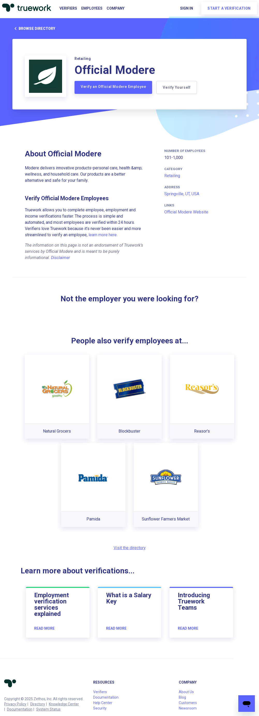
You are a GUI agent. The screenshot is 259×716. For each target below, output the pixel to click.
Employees (91, 8)
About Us (186, 692)
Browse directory (33, 28)
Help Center (102, 703)
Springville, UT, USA (181, 193)
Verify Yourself (176, 87)
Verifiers (68, 8)
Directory (37, 704)
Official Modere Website (186, 212)
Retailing (172, 175)
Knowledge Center (64, 704)
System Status (48, 709)
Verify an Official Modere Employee (113, 87)
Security (100, 708)
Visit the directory (130, 547)
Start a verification (229, 8)
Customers (188, 703)
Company (115, 8)
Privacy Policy (15, 704)
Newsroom (188, 708)
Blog (182, 697)
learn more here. (102, 234)
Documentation (19, 709)
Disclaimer (60, 257)
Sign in (186, 8)
